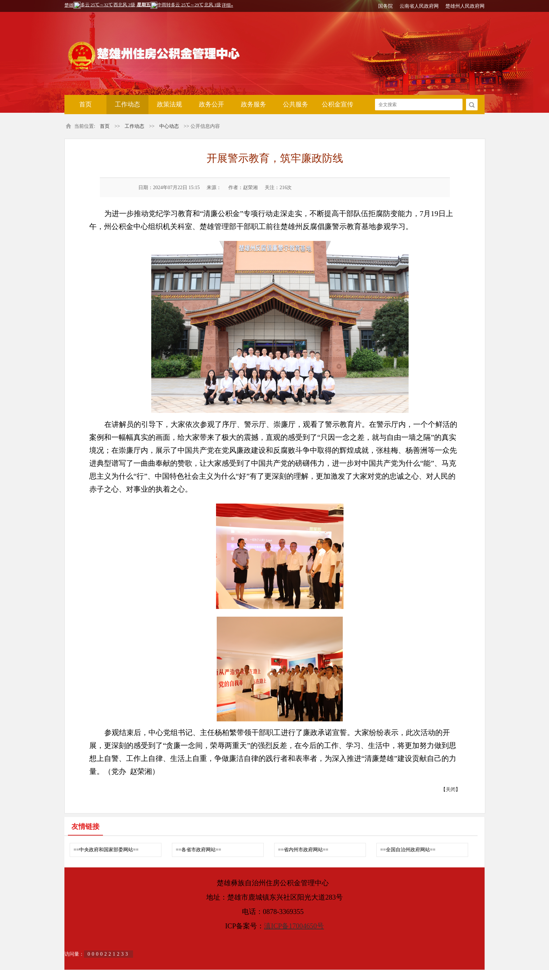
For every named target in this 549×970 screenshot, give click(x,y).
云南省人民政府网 (419, 6)
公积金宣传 (337, 104)
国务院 (385, 6)
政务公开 (211, 104)
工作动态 (127, 104)
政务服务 (253, 104)
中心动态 (169, 126)
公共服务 (295, 104)
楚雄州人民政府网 (465, 6)
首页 (85, 104)
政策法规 (169, 104)
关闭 (451, 789)
